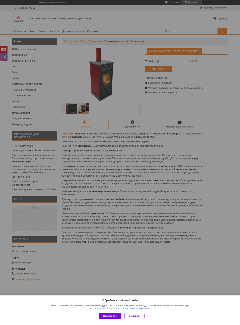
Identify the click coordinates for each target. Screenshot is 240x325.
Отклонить (134, 316)
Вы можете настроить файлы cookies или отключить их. (119, 308)
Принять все (110, 316)
